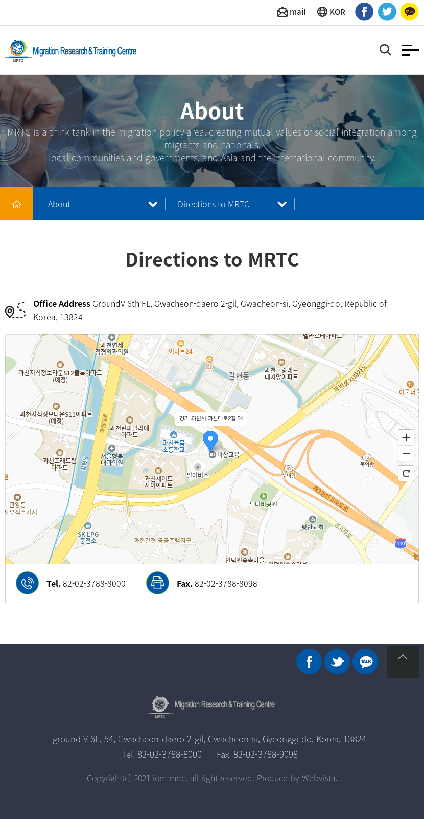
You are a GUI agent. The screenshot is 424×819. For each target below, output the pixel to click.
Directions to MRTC (213, 203)
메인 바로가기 (16, 203)
